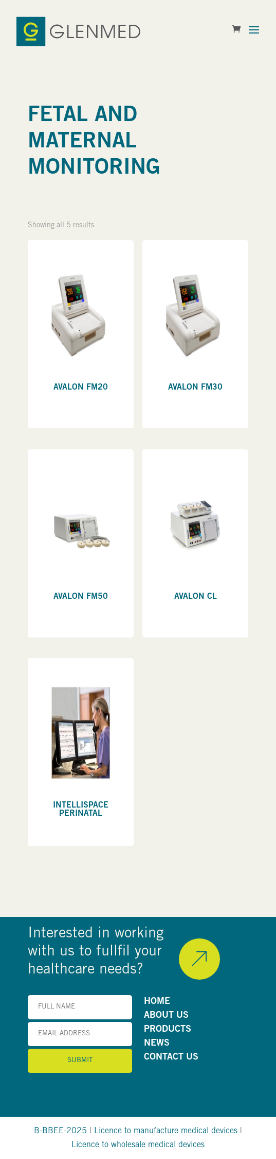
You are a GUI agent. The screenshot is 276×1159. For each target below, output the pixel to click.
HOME (157, 1001)
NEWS (157, 1043)
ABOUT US (166, 1015)
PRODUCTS (167, 1029)
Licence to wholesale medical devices (138, 1145)
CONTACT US (171, 1057)
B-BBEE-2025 (60, 1131)
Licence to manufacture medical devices (165, 1131)
